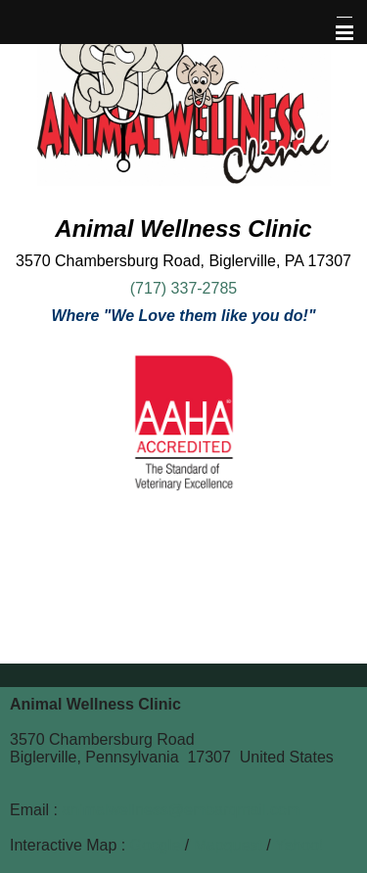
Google (155, 845)
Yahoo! (299, 845)
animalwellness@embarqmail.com (180, 810)
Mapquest (228, 845)
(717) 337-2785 (183, 288)
